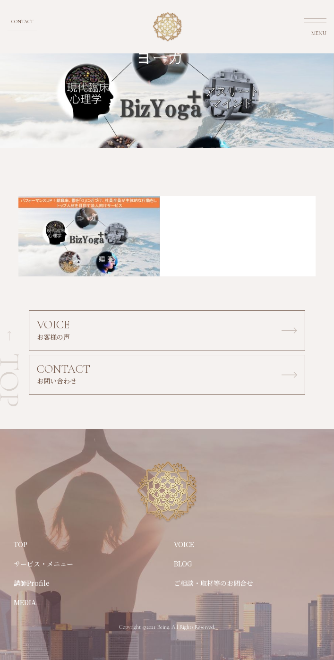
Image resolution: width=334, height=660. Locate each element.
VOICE (184, 544)
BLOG (183, 563)
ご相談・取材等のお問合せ (213, 583)
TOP (20, 544)
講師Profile (32, 583)
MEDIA (25, 602)
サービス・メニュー (43, 563)
